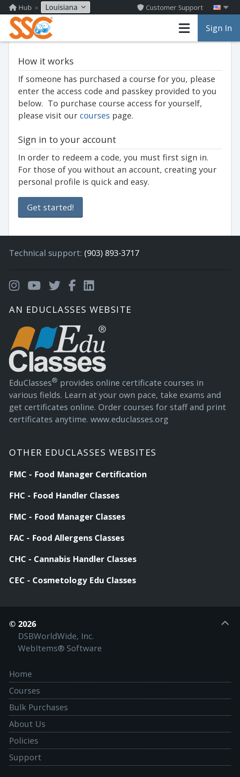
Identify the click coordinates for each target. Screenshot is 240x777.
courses (95, 115)
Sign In (219, 28)
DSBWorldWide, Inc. (56, 636)
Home (20, 673)
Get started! (50, 207)
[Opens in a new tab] (14, 286)
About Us (27, 723)
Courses (24, 690)
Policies (23, 740)
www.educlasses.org (129, 419)
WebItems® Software (60, 648)
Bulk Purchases (38, 707)
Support (25, 757)
